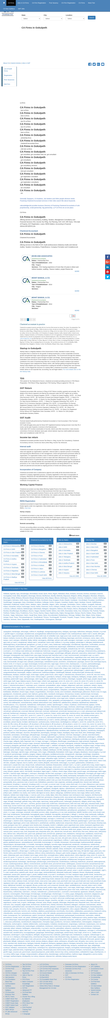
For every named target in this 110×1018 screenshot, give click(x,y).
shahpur (50, 638)
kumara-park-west (44, 664)
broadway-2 (36, 737)
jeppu (42, 814)
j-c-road (64, 655)
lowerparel (88, 825)
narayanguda (37, 750)
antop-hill (27, 838)
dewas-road (53, 937)
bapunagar (70, 638)
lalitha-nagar (15, 954)
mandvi (27, 941)
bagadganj (56, 846)
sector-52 (9, 859)
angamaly (61, 782)
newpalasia (95, 754)
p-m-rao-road (62, 812)
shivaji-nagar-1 (14, 728)
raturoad (84, 885)
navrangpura (42, 640)
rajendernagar (38, 709)
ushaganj (76, 752)
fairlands (91, 892)
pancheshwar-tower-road (93, 767)
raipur (97, 638)
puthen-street (86, 920)
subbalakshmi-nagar (87, 952)
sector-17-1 (15, 715)
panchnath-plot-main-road (84, 881)
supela (42, 674)
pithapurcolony (43, 954)
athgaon (10, 730)
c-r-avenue (32, 795)
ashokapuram (81, 797)
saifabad (54, 745)
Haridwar (82, 602)
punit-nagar (92, 937)
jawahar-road (35, 879)
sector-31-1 (32, 715)
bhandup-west (86, 838)
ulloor (71, 909)
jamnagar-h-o (69, 769)
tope (10, 909)
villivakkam (15, 692)
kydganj (72, 642)
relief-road (98, 636)
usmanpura (86, 638)
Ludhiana (13, 609)
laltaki (37, 636)
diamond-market (58, 769)
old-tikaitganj (69, 799)
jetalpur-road (28, 939)
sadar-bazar (28, 840)
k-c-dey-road (32, 898)
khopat (49, 902)
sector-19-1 (79, 717)
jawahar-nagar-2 (26, 874)
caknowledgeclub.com (26, 338)
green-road (71, 889)
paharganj (91, 853)
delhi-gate (101, 634)
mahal (61, 849)
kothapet (79, 950)
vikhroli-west (77, 831)
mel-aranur (66, 922)
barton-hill (39, 907)
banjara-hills (17, 743)
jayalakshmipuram (15, 842)
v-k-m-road (82, 784)
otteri (79, 696)
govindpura (51, 677)
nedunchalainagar (44, 896)
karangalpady (34, 814)
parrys (46, 689)
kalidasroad (79, 709)
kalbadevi (60, 825)
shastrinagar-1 (8, 821)
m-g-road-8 (53, 898)
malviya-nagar (83, 760)
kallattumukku (33, 924)
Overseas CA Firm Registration (75, 966)
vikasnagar (41, 773)
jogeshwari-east (74, 825)
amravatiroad (39, 846)
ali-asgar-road (22, 662)
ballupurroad (101, 711)
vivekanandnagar (35, 877)
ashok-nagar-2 (83, 853)
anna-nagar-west (62, 698)
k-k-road (68, 874)
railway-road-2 (32, 642)
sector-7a (65, 715)
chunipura (23, 889)
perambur (53, 698)
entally (47, 795)
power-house (49, 674)
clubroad (62, 735)
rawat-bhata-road (23, 797)
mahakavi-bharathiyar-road (69, 778)
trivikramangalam (37, 909)
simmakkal (34, 812)
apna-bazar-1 (85, 726)
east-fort (52, 928)
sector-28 (51, 683)
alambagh (60, 799)
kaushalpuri (37, 771)
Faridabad (74, 600)
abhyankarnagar (29, 846)
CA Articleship (95, 977)
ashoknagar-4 (80, 642)
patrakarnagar (41, 861)
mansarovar (33, 758)
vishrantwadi (12, 870)
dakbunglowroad (99, 861)
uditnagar (93, 889)
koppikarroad (60, 737)
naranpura (93, 640)
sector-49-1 (94, 726)
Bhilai (13, 598)
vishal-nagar (40, 670)
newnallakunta (35, 748)
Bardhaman (46, 596)
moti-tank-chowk (33, 881)
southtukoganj (8, 756)
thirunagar (33, 896)
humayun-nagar (27, 743)
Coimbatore (87, 598)
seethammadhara (65, 954)
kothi (86, 937)
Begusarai (66, 596)
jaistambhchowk (42, 646)
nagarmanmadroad (17, 636)
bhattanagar (91, 732)
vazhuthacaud (59, 915)
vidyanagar (14, 752)
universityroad (37, 937)
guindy (41, 694)
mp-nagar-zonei (17, 677)
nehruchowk (54, 763)
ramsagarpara (68, 877)
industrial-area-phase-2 (17, 685)
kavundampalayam (41, 700)
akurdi (31, 872)
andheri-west (66, 827)
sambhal (52, 823)
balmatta (10, 816)
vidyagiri (43, 737)
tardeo (82, 825)
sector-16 (72, 715)
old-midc (6, 763)
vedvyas (33, 892)
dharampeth (41, 849)
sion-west (34, 838)
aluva (14, 782)
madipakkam (30, 696)
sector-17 (37, 683)
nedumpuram (88, 926)
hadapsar (75, 872)
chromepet (50, 692)
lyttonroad (38, 711)
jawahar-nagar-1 (72, 760)
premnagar (63, 707)
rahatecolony (95, 844)
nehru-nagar (42, 752)
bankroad (17, 799)
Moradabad (98, 609)
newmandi (95, 838)
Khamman (44, 606)
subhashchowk (40, 765)
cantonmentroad (82, 705)
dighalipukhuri (41, 730)
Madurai (20, 609)
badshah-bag (65, 945)
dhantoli (49, 849)
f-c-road (5, 872)
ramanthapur (89, 750)
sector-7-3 (13, 857)
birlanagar (19, 732)
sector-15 (94, 855)
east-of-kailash (25, 855)
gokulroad (6, 739)
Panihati (95, 611)
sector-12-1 (77, 724)
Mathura (60, 609)
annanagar (19, 812)
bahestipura (15, 889)
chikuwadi (83, 939)
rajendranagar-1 (57, 705)
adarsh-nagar (23, 758)
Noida (75, 611)
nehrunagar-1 (72, 720)
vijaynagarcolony (56, 631)
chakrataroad (55, 707)
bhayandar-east (33, 831)
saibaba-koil (57, 702)
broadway (81, 689)
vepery (100, 685)
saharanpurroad (90, 711)
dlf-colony (46, 889)
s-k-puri (5, 864)
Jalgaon (51, 604)
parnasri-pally (21, 791)
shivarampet (64, 842)
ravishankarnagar (32, 756)
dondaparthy (26, 956)
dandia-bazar (22, 943)
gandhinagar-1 (53, 735)
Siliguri (88, 615)
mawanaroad (28, 818)
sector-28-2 (99, 722)
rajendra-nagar (24, 752)
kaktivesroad (37, 672)
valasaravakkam (13, 698)
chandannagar (18, 868)
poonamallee (80, 698)
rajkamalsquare (28, 649)
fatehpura (17, 937)
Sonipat (5, 617)
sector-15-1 (29, 683)
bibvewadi (60, 872)
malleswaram (67, 659)
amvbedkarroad (41, 720)
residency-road (67, 666)
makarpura (20, 941)
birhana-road (72, 773)
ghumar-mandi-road (42, 803)
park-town (79, 685)
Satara (40, 615)
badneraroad (20, 646)
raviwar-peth (16, 874)
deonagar (80, 846)
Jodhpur (84, 604)
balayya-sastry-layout (69, 956)
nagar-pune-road (65, 636)
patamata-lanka (18, 950)
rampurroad (69, 823)
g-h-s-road (29, 816)
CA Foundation (96, 973)
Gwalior (71, 602)
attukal (99, 904)
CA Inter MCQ (44, 975)
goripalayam (82, 810)
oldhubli (99, 737)
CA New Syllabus (9, 9)
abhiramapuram (8, 696)
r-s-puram (77, 700)
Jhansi (78, 604)
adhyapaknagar (35, 735)
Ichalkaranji (15, 604)
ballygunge (59, 793)
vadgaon (29, 672)
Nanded (42, 611)
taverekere (62, 662)
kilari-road (32, 666)
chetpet (31, 692)
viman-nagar (38, 872)
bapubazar (6, 935)
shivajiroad (86, 818)
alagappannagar (21, 810)
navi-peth (37, 870)
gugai (72, 894)
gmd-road (92, 821)
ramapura (73, 945)
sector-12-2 (65, 857)
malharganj (45, 754)
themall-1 (6, 773)
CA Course (94, 979)
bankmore (47, 713)
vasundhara (94, 717)
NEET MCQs (9, 1009)
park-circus (41, 795)
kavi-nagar (15, 720)
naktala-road (14, 795)
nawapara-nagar (77, 874)
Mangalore (53, 609)
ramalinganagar (46, 894)
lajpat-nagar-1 (46, 771)
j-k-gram (23, 902)
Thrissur (46, 617)
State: (24, 15)
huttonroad (46, 651)
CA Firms (11, 3)
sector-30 (27, 717)
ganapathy (56, 700)
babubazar (91, 728)
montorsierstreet (35, 864)
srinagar (22, 954)
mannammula (96, 920)
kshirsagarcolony (26, 937)
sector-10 (6, 857)
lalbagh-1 (74, 814)
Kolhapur (57, 606)
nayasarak (22, 705)
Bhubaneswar (39, 598)
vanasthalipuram (72, 741)
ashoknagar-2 (66, 814)
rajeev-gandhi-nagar (10, 797)
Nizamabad (69, 611)
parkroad (6, 713)
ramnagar (6, 956)
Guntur (51, 602)
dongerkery (53, 812)
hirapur (53, 713)
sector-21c (49, 715)
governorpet (26, 952)
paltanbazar (31, 730)
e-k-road (50, 821)
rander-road (16, 902)
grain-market (19, 769)
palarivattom (33, 780)
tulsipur (66, 705)
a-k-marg (51, 838)
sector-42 (58, 683)
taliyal (13, 928)
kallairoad (24, 799)
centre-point (57, 767)
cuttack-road (46, 681)
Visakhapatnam (39, 619)
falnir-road (6, 814)
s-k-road (67, 818)
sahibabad (31, 720)
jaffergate (68, 653)
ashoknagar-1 (91, 737)
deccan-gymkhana (99, 866)
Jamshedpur (71, 604)
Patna (18, 613)
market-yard (45, 870)
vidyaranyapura (8, 844)
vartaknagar (31, 902)
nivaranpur (13, 887)
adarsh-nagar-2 (90, 670)
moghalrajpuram (29, 950)
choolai (57, 692)
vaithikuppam (70, 864)
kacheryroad (101, 889)
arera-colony (7, 677)
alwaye (101, 780)
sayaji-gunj (100, 937)
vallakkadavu (78, 911)
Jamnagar (63, 604)
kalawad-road (59, 879)
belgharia (6, 795)
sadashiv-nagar (25, 674)
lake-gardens (31, 791)
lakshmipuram (33, 722)
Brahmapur (64, 598)
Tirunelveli (63, 617)
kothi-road (42, 636)
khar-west (85, 831)
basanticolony (7, 892)
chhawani (102, 756)
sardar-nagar (38, 883)
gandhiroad (97, 707)
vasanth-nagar (46, 659)
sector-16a (79, 715)
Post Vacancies (9, 80)
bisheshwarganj (85, 947)
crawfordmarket (19, 836)
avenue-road (89, 662)
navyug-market (98, 720)
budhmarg (73, 861)
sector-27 (82, 857)
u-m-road (67, 900)
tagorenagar (48, 670)
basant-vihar (58, 668)
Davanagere (7, 600)
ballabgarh (6, 717)
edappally (25, 780)
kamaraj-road (46, 655)
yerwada (97, 872)
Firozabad (91, 600)
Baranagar (32, 596)
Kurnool (94, 606)
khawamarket (57, 765)
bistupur (10, 771)
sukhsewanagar (29, 679)
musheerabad (8, 743)
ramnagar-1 (46, 741)
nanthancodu (20, 926)
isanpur (5, 640)
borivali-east (51, 834)
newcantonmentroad (26, 709)
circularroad (22, 900)
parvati (69, 870)
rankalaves (22, 788)
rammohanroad (8, 799)
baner (31, 870)
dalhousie (13, 791)
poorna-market (97, 954)
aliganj (98, 801)
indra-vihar (58, 795)
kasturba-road (85, 879)
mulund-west (94, 829)
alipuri (22, 930)
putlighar (97, 649)
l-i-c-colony (66, 894)
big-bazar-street (29, 700)
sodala (16, 758)
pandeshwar (72, 812)
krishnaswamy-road (9, 778)
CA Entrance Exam (97, 969)
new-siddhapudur (14, 702)
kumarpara (99, 728)
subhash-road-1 (68, 765)
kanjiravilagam (30, 926)
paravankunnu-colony (29, 913)
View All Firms (19, 582)
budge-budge (24, 795)
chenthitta (34, 911)
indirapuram (7, 720)
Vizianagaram (49, 619)
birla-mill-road (97, 668)
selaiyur (94, 685)
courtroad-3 (66, 892)
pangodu (16, 909)
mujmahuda (58, 939)
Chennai (80, 598)
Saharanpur (19, 615)
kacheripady (72, 775)
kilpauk (86, 687)
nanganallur (65, 696)
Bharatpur (94, 596)
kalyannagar (62, 646)
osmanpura (38, 653)
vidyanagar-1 (77, 735)
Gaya (23, 602)
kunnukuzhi (41, 915)
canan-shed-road (71, 784)
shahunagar (63, 763)
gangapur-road (48, 851)
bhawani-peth (52, 868)
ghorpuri (52, 870)
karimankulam (91, 904)
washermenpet (85, 694)
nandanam (87, 685)
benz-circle (101, 947)
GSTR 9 (25, 1005)
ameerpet (37, 743)
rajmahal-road (12, 943)
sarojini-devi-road (18, 765)
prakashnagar (39, 662)
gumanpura (48, 797)
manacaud (62, 920)
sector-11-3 (42, 717)
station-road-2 (24, 877)
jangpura (74, 853)
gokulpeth (88, 849)
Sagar (13, 615)
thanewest (67, 904)
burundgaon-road (64, 634)
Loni (103, 606)
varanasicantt (22, 947)
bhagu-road (67, 668)
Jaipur (39, 604)
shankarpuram (74, 664)
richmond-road (41, 666)
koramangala (33, 664)
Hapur (76, 602)
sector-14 (93, 724)
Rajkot (62, 613)
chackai (5, 909)
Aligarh (55, 594)
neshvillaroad (58, 709)
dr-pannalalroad (21, 644)
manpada (17, 904)
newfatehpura (77, 935)
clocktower (71, 707)
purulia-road (42, 885)
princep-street (72, 791)
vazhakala (69, 782)
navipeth (13, 763)
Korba (74, 606)
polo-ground (37, 939)
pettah (28, 917)
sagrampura (7, 902)
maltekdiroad (71, 646)
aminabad (6, 803)
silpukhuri (84, 730)
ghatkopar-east (61, 834)
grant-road (31, 834)
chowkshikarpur (64, 861)
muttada (25, 924)
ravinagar (53, 732)
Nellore (54, 611)
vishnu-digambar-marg (82, 855)
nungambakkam (54, 689)
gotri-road (20, 939)
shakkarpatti (81, 773)
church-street (12, 659)
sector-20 (44, 683)
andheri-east (56, 829)
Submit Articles (16, 63)
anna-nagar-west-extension (95, 698)
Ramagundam (69, 613)
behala (97, 793)
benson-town (76, 659)
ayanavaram (96, 689)
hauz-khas (39, 713)
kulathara (75, 913)
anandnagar (87, 754)
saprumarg (44, 801)
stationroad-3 (7, 765)
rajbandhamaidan (13, 877)
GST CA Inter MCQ (46, 981)
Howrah (88, 602)
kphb (21, 741)
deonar (74, 838)
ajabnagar (81, 651)
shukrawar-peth (61, 870)
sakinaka (55, 836)
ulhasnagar (62, 902)
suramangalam (15, 894)
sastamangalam (44, 924)
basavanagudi (8, 666)
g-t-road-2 (50, 668)
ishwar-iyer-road (18, 775)
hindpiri (27, 887)
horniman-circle (33, 827)
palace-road (56, 881)
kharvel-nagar (36, 681)
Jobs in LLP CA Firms (47, 971)
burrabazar (81, 791)
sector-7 (86, 683)
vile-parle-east (42, 838)
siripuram (42, 956)
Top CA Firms (26, 964)
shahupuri (65, 786)
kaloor (82, 780)
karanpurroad (71, 711)
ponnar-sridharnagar (10, 920)
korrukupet (94, 694)
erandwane (87, 870)
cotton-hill (46, 913)
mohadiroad (89, 763)
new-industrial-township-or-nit (56, 717)
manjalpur (50, 939)
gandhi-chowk (88, 874)
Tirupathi (70, 617)
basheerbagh (45, 743)
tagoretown (85, 644)
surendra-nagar (56, 844)
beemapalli (70, 907)
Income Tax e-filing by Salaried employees (28, 999)
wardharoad (7, 846)
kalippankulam (37, 922)
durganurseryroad (47, 935)
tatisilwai (33, 887)
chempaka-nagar (48, 922)
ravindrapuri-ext (42, 947)
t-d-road (62, 784)
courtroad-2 (30, 668)
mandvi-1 (53, 825)
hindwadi (97, 672)
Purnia (36, 613)
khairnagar (19, 818)
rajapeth (19, 649)
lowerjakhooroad (31, 900)
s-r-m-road (43, 784)
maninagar (79, 640)
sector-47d (84, 681)
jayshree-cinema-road (81, 769)
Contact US (95, 994)
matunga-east (80, 834)
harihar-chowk (8, 879)
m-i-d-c (96, 763)
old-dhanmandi (97, 795)
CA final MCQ (44, 977)
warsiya (38, 941)
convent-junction (12, 786)
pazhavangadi (69, 915)
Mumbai (6, 611)
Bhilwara (19, 598)
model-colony (13, 872)
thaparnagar (28, 821)
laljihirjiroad (11, 885)
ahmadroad (57, 816)
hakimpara (96, 896)
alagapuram (96, 894)
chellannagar (19, 866)
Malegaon (45, 609)
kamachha (79, 943)
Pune (31, 613)
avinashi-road (7, 932)
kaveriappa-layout (100, 662)
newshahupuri (83, 786)
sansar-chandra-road (73, 758)
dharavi (75, 823)
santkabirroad (82, 945)
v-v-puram (83, 664)
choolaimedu (17, 694)
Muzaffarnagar (14, 611)
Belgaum (74, 596)
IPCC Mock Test (27, 1003)
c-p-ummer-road (53, 784)
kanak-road (68, 879)
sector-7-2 (102, 726)
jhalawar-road (67, 795)
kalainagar (31, 810)
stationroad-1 (15, 739)
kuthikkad (34, 917)
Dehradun (15, 600)
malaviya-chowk (21, 881)
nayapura (88, 795)
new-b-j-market (28, 763)
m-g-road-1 (50, 666)
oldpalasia (22, 756)
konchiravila (61, 911)
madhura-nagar (77, 954)
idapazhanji (50, 915)
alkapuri (51, 941)
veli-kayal (47, 917)
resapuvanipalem (32, 954)
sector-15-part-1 (17, 726)
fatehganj (30, 943)
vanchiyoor (17, 913)
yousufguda (92, 739)
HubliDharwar (96, 602)
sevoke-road (91, 898)
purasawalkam (51, 685)
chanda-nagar (8, 741)
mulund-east (98, 834)
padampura (101, 651)
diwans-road (23, 786)
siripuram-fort (50, 956)
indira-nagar (36, 801)
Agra (18, 594)
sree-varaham (100, 924)
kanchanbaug (51, 756)
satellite (44, 638)
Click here (28, 508)
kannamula (66, 926)
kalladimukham (76, 922)
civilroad (29, 889)
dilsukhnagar (62, 741)
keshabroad (88, 709)
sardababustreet (75, 885)
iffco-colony (14, 724)
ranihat (97, 705)
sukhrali (5, 728)
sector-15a (98, 713)
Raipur (47, 613)
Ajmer (45, 594)
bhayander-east (72, 902)
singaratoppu (73, 924)
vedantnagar (17, 653)
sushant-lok (91, 722)
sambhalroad (44, 823)
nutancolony (83, 653)
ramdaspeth (68, 849)
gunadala (39, 950)
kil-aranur (23, 909)
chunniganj (89, 773)
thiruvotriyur (21, 689)
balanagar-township (87, 743)
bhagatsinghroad (9, 840)
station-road (102, 760)
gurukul (30, 638)
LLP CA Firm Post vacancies (49, 969)
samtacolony (98, 874)
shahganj (65, 631)
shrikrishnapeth (54, 649)
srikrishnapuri (36, 859)
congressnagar (71, 846)
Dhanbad (33, 600)
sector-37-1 (41, 715)
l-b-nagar (38, 741)
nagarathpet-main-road (82, 657)
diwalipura (6, 939)
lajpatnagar (17, 823)
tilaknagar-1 (101, 653)
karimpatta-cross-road (84, 775)
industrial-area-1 (80, 674)
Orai (79, 611)
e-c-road (40, 707)
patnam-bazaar (16, 722)
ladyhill (79, 812)
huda (77, 889)
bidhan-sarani (89, 793)
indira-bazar (93, 758)
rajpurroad (6, 709)
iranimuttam (90, 915)
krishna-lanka (61, 950)
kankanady (92, 814)
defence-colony (40, 853)
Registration (8, 75)
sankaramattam (74, 952)
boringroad (81, 859)
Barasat (38, 596)
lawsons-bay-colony (61, 952)
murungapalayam (29, 932)
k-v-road (64, 767)
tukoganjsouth (69, 754)
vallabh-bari (40, 797)
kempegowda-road (17, 655)
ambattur (22, 696)
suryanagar (19, 634)
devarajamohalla (20, 844)
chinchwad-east (70, 868)
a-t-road (16, 730)
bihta (29, 859)
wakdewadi (7, 874)
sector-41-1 (7, 726)
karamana (96, 926)
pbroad (84, 735)
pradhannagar (69, 898)
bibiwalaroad (7, 668)
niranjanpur (23, 713)
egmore (23, 687)
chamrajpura (39, 844)
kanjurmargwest (77, 836)
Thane (16, 617)
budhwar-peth (90, 868)
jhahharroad (63, 889)
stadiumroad (60, 823)
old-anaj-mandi (42, 887)
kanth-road (100, 821)
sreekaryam (49, 926)
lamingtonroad (25, 739)
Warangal (58, 619)
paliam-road (50, 780)
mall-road (73, 806)
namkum (6, 887)
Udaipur (88, 617)
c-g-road (86, 640)
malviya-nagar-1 (40, 677)
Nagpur (36, 611)
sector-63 (36, 857)
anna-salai (92, 687)
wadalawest (71, 834)
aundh (80, 870)
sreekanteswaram (9, 926)
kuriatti (15, 917)
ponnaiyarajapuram (66, 700)
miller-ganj (84, 803)
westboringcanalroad (10, 861)
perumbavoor (7, 784)
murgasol (54, 651)
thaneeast (59, 904)
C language (26, 1014)
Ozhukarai (85, 611)
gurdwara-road (10, 818)
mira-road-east (95, 902)
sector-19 (62, 681)
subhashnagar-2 (14, 849)
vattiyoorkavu (93, 913)
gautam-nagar (99, 939)
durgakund (44, 943)
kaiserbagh (17, 801)
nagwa (42, 945)
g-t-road (38, 644)
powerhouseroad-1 (54, 892)
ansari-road (19, 840)
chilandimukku (8, 913)
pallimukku (75, 780)
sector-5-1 (50, 857)
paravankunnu (89, 911)
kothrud (36, 868)
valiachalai (6, 911)
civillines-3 (58, 642)
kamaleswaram (63, 924)
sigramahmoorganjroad (56, 947)
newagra (47, 631)
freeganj (46, 937)
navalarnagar (27, 808)
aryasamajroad (48, 840)
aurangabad (75, 947)
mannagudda (56, 814)
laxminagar (7, 851)
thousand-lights (44, 698)
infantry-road (59, 657)
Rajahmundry (54, 613)
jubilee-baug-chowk (47, 879)
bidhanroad (70, 896)
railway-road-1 (62, 887)
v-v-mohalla (30, 844)
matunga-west (8, 836)
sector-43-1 (69, 681)
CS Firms (82, 3)
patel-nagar (74, 840)
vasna (93, 638)
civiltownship (17, 892)
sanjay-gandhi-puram (56, 801)
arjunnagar (72, 631)
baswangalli (21, 672)
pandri (35, 874)
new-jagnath (26, 879)
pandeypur (48, 945)
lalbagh (13, 941)
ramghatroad (22, 642)
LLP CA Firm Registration (48, 966)
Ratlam (88, 613)
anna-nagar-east (32, 698)
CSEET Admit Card (11, 1005)
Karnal (33, 606)
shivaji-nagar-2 (24, 851)
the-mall (91, 806)
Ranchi (83, 613)
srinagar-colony (100, 745)
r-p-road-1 (77, 765)
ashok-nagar (87, 679)
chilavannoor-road (92, 784)
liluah (80, 732)
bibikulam (50, 810)
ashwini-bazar (68, 932)
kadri (23, 816)
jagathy (40, 917)
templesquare (15, 814)
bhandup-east (101, 823)
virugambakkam (40, 692)
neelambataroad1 (17, 717)
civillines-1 (32, 646)
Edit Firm (7, 84)
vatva (102, 638)
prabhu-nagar (52, 887)
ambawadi (101, 640)
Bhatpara (101, 596)
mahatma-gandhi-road (95, 778)
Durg (50, 600)
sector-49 (86, 717)
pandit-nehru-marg (88, 765)
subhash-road (68, 883)
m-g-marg (66, 642)
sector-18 (101, 855)
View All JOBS (74, 576)
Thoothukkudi (37, 617)
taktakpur (14, 947)
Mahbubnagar (28, 609)
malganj (38, 754)
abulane (49, 816)
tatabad (35, 702)
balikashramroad (52, 634)
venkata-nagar (71, 866)
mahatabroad (31, 705)
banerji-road (88, 782)
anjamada (6, 928)
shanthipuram (99, 952)
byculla (36, 836)
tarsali (33, 941)
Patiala (12, 613)
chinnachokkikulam (60, 810)
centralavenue (85, 844)
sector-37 (79, 683)
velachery (88, 689)
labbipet (94, 947)
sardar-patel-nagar (63, 713)
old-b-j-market (38, 763)
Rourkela (6, 615)
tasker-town (95, 657)
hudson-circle (7, 664)
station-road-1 (15, 803)
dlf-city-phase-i (23, 724)
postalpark (55, 859)
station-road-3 (87, 634)
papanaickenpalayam (16, 700)
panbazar (6, 732)
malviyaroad (54, 711)
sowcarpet (57, 696)
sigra (89, 945)
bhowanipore (98, 788)
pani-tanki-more (80, 898)
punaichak (63, 859)
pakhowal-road (65, 806)
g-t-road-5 (73, 651)
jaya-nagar (37, 655)
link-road (43, 778)
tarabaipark (92, 786)
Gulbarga (45, 602)
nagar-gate (10, 769)
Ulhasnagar (100, 617)
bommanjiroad (75, 892)
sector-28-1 (24, 715)
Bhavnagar (7, 598)
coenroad (69, 735)
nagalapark (46, 788)
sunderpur (6, 947)
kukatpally (71, 748)
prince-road (25, 823)
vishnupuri (33, 773)
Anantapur (93, 594)
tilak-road (27, 930)
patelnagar (63, 720)
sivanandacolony (26, 702)
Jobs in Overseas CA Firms (74, 973)
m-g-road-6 (71, 763)
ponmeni (42, 812)
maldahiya (29, 945)
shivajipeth (54, 788)
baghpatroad (65, 816)
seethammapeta (16, 956)
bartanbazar (58, 821)
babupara (62, 896)
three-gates (39, 767)
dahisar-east (11, 834)
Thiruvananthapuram (26, 617)
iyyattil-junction (29, 775)
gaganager (54, 681)
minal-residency (62, 679)
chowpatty (46, 825)
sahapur (6, 791)
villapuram (64, 808)
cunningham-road (85, 655)
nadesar (36, 945)
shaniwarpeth (31, 788)
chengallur (91, 909)
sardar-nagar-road (49, 883)
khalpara (14, 898)
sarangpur (71, 640)
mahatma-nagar (67, 851)
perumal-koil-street (59, 864)
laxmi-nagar (34, 855)
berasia (46, 679)
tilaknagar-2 (25, 773)
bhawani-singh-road (10, 760)
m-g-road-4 (45, 928)
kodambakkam (40, 696)
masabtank (28, 750)
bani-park (28, 760)
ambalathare (40, 926)
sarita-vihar (99, 853)
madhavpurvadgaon (48, 672)
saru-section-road (9, 767)
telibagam (74, 904)
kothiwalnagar (8, 823)
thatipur (59, 732)
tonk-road (20, 760)
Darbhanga (102, 598)
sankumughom (17, 924)
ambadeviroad (73, 649)
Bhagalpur (86, 596)
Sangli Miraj (33, 615)
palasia (16, 756)
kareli (5, 646)
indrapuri (58, 677)
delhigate (37, 935)
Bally (18, 596)
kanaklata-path (64, 730)
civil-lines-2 (94, 816)
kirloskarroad (89, 672)
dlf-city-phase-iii (45, 724)
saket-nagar (39, 679)
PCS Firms (26, 979)
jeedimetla (83, 739)
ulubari (84, 728)
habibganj (82, 677)
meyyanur (98, 892)
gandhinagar (98, 750)
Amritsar (86, 594)
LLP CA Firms (44, 964)
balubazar (75, 702)
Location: (69, 15)
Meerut (75, 609)
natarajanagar (55, 808)
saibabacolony (66, 702)
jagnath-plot (17, 879)
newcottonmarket (93, 735)
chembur (52, 827)
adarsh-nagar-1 (94, 748)
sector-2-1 (23, 859)
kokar (99, 885)
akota (56, 941)
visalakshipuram (40, 810)
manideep (6, 679)
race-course (90, 941)
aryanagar (6, 889)
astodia (56, 638)
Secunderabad (53, 615)
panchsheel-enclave (20, 853)
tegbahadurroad (69, 709)
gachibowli (22, 745)
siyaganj (32, 754)
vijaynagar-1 (7, 737)
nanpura (82, 900)
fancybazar (23, 730)
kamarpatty (77, 728)
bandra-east (38, 825)
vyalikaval (37, 659)
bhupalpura (29, 935)
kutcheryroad (94, 883)
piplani (95, 677)
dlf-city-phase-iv (57, 724)
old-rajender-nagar (87, 851)
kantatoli (19, 885)
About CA (6, 63)
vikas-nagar (100, 887)
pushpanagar (59, 932)
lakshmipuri (100, 786)
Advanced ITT (27, 990)
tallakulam (94, 808)
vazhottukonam (26, 915)
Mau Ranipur (68, 609)
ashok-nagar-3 (61, 760)
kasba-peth (68, 872)
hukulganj (72, 943)
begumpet (27, 741)
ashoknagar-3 (45, 808)
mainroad (86, 883)
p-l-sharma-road (76, 818)
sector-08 (90, 674)
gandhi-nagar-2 (40, 786)
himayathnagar (15, 748)
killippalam (83, 909)
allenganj (89, 642)
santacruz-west (91, 827)
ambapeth (63, 649)
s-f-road (98, 898)
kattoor (5, 700)
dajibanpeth (51, 737)
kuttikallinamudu (65, 917)
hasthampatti (18, 896)
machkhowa (92, 730)
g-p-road (58, 780)
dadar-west (72, 829)
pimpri (26, 870)
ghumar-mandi (41, 806)
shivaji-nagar (66, 677)
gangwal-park (51, 760)
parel (66, 825)
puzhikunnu (58, 922)
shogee (47, 900)
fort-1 (20, 825)
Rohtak (99, 613)
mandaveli (51, 694)
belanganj (89, 631)
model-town (54, 803)
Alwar (67, 594)
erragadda (44, 748)
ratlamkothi (42, 756)
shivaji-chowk (29, 765)
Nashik (48, 611)
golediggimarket (29, 670)
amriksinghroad (93, 666)
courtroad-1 (7, 651)
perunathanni (7, 917)
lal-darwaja (37, 638)
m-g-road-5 (17, 816)
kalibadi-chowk (42, 874)
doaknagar (36, 808)
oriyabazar (73, 705)
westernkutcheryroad (40, 821)
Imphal (22, 604)
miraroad (39, 902)
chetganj (67, 947)
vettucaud (8, 922)
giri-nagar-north (99, 773)
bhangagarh (101, 730)
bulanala (37, 943)
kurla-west (64, 829)
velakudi (97, 915)
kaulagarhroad (48, 709)
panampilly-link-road (91, 780)
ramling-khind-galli (78, 672)
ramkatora (56, 945)
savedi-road (76, 636)
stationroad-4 (34, 823)
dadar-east (39, 829)
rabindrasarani (70, 788)
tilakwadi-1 (14, 851)
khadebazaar (7, 674)
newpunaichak (46, 859)
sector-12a (85, 724)
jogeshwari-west (98, 825)
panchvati (78, 638)
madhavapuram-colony (79, 917)
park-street (97, 791)
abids (29, 745)
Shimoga (71, 615)
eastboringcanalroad (16, 864)
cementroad (63, 711)
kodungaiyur (60, 694)
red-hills (59, 750)
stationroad (14, 788)
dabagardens (87, 954)
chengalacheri (64, 909)
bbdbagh (64, 791)
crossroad (24, 711)
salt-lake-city (89, 788)
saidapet (64, 685)
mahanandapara (42, 898)
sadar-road (29, 883)
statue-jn (80, 926)
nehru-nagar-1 (59, 674)
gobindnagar (15, 707)
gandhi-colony (37, 840)
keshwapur (68, 737)
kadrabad (49, 765)
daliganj (84, 801)
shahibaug (63, 638)
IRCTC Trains (9, 996)
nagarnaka (25, 653)
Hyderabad (7, 604)
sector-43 (38, 726)
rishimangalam (87, 922)
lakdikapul (52, 750)
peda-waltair (50, 952)
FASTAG (25, 1012)
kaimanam (70, 920)
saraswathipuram (27, 842)
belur (84, 732)
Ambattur (73, 594)
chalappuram (91, 797)
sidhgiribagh (96, 945)
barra (65, 773)
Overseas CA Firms (71, 964)
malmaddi (34, 739)
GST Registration (28, 986)
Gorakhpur (37, 602)
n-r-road (58, 666)
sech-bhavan (80, 788)
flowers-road (95, 692)
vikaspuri (59, 853)
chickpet (84, 666)
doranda (61, 885)
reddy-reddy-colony (43, 930)
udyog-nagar (48, 767)
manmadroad (29, 636)
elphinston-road (14, 829)
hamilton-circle (87, 812)
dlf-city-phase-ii (34, 724)
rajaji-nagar (55, 664)
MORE (77, 271)
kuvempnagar (46, 842)
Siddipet (78, 615)
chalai (29, 909)
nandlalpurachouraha (57, 754)
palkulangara (85, 907)
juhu (52, 831)
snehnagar (70, 756)
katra (51, 644)
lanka (86, 943)
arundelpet (6, 722)
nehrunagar (24, 631)
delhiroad (74, 821)
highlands (37, 816)
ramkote (73, 750)
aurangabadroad (40, 634)
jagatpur (91, 705)
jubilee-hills (57, 739)
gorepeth (96, 846)
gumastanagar (17, 754)
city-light (60, 900)
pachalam (17, 780)
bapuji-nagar (102, 679)
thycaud (77, 907)
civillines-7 (66, 840)
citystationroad (29, 634)
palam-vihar (24, 728)
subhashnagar (32, 707)
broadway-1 (17, 784)
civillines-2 (24, 849)
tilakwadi (68, 672)
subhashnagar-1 (79, 670)
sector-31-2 (61, 726)
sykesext (39, 788)
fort (19, 915)
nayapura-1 (74, 937)
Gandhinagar (7, 602)
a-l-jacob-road (32, 782)
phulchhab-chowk (100, 881)
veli (24, 917)
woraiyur (16, 930)
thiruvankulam (66, 780)
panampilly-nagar (98, 775)
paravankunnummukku (64, 913)
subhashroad (16, 711)
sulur (50, 700)
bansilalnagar (7, 653)
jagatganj (59, 943)
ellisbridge (50, 640)
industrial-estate (94, 803)
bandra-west (7, 838)
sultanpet (30, 662)
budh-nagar (16, 681)
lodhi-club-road (75, 803)
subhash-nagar (90, 887)
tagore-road (78, 883)
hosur (75, 737)
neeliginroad (16, 737)
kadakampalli (34, 920)
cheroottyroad (33, 799)
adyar (58, 685)
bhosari (81, 872)
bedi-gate (49, 769)
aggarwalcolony (87, 668)
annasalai (11, 866)
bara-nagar (81, 793)
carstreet (81, 814)
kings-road (74, 732)
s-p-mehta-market (39, 769)
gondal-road (98, 877)
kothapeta (53, 741)
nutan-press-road (45, 881)
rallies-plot (37, 649)
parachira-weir (16, 911)
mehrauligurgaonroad (55, 728)
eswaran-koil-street (82, 864)
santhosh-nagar (53, 748)
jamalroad (89, 861)
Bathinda (60, 596)
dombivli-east (35, 904)
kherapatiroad (35, 732)
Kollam (68, 606)
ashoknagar (33, 752)
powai (5, 825)
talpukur (62, 788)
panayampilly (7, 782)
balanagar (6, 752)
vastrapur (16, 640)
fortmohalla (37, 842)
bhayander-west (84, 902)
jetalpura (44, 941)
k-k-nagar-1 (91, 810)
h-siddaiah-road (56, 659)
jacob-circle (83, 823)
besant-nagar (24, 692)
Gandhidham (99, 600)
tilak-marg (77, 851)
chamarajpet (76, 666)
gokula (5, 842)
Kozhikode (83, 606)
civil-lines (32, 803)
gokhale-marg (27, 801)
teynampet (79, 687)
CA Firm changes (11, 973)
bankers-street (18, 821)
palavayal (23, 698)
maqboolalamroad (19, 945)
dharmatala (89, 791)
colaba (22, 829)
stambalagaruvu (65, 722)
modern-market (95, 769)
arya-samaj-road (70, 797)
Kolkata (62, 606)
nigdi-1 (104, 870)
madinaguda (69, 743)
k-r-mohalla (56, 842)
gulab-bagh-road (66, 935)
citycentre (26, 732)
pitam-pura (98, 851)
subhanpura (63, 941)
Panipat (101, 611)
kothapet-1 (75, 722)
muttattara (53, 924)
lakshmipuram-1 (96, 840)
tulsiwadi (58, 827)
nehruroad (60, 898)
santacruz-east (18, 831)
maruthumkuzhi (26, 922)
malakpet (45, 750)
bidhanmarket (79, 896)
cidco (32, 653)
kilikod (57, 909)
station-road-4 (92, 885)
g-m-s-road (81, 711)
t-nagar (92, 696)
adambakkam (11, 689)
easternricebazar (86, 928)
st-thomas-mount (41, 687)
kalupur (5, 638)
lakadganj (47, 844)
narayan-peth (7, 868)
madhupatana (41, 705)
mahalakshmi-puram (51, 662)
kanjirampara (90, 924)
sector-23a (52, 726)
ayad (22, 935)
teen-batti (31, 767)
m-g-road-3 (52, 874)
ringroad (19, 763)
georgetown (31, 644)
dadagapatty (79, 894)
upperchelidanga (63, 651)
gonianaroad (68, 670)
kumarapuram (12, 915)
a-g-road (99, 797)
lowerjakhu (7, 900)
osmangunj (7, 745)
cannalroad (7, 711)
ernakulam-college (53, 778)
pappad (76, 909)
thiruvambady (7, 930)
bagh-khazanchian (53, 806)
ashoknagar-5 (15, 935)
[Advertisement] (64, 47)
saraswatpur (15, 735)
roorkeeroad (60, 818)
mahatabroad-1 (42, 892)
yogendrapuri (57, 840)
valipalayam (82, 930)
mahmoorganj (8, 945)
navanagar (44, 735)
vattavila (53, 913)
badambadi (93, 702)
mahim (69, 836)
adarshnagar (80, 707)
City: (45, 15)
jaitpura (65, 943)
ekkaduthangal (77, 692)
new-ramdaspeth (78, 849)
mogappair (49, 696)
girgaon (79, 829)
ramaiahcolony (18, 932)
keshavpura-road (78, 795)
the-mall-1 (81, 649)
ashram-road (59, 640)
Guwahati (64, 602)
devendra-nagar (58, 877)
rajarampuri (73, 786)
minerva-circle (64, 664)
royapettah (6, 687)
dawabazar (84, 752)
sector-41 (21, 857)
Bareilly (53, 596)
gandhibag (95, 849)
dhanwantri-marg (64, 937)
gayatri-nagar (7, 950)
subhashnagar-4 (95, 935)
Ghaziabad (30, 602)
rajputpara (21, 883)
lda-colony (53, 799)
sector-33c (13, 683)
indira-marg (72, 767)
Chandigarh (72, 598)
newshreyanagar (48, 653)
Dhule (38, 600)
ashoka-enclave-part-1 (91, 715)
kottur (16, 696)
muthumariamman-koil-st (57, 866)
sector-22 (92, 681)
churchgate (47, 829)
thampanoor (7, 907)
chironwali (23, 707)
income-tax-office (21, 638)
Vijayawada (25, 619)
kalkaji (62, 855)
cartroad (14, 900)
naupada (55, 902)
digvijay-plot (28, 769)
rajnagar (81, 720)
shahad (53, 904)
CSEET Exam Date (11, 1003)
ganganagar (40, 932)
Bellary (80, 596)
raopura (81, 937)
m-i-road (100, 758)
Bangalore (24, 596)
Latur (99, 606)
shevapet (27, 896)
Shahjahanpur (63, 615)
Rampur (77, 613)
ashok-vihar (43, 855)
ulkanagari (6, 655)
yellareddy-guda (8, 750)
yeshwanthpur (69, 657)
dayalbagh (40, 631)
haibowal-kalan (82, 806)
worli (25, 831)
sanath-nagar (19, 750)
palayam (53, 907)
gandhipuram (85, 700)
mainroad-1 (26, 892)
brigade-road (50, 657)
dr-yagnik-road (88, 877)
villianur (26, 864)
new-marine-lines (45, 836)
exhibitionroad (72, 859)
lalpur (67, 885)
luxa (96, 943)
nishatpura (74, 677)
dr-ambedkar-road (53, 636)
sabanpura (45, 649)
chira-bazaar (92, 823)
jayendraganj (45, 732)
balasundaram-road (45, 702)
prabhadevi (75, 827)
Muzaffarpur (24, 611)
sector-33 (72, 683)
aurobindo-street (46, 864)
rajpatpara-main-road (10, 883)
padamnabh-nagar (17, 679)
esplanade (39, 791)
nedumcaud (58, 926)
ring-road (97, 900)
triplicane (35, 694)
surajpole (86, 935)
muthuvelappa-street (87, 713)
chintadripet (31, 687)
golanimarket (80, 763)
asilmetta (59, 956)
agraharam (84, 892)
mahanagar (68, 801)
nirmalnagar (49, 739)
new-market (31, 793)
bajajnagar (48, 846)
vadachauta (75, 900)
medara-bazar (54, 722)
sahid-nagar (7, 681)
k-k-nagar (103, 692)
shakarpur (31, 853)
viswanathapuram (9, 810)
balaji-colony (55, 930)
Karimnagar (26, 606)
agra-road (6, 642)
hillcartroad (7, 898)
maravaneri (87, 894)
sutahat (49, 705)
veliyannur (68, 928)
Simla (93, 615)
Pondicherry (24, 613)
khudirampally (22, 898)
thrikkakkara (42, 782)
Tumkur (82, 617)
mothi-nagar (69, 752)
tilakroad (31, 711)
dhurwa (35, 885)
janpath (94, 679)
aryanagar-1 (59, 773)
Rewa (94, 613)
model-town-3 (84, 889)
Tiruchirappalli (54, 617)
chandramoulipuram (49, 950)
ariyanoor (6, 894)
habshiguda (76, 739)
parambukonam (50, 911)
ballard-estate (88, 836)
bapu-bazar (42, 760)
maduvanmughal (23, 920)
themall (15, 668)
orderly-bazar (32, 947)
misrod (100, 677)
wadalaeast (89, 834)
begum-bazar (99, 743)
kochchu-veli (25, 911)
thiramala (46, 907)
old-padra (81, 941)
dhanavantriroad (84, 840)
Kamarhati (12, 606)
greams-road (26, 694)
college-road (57, 851)
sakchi (22, 771)
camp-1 (75, 870)
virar (12, 904)
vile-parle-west (67, 838)
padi (96, 696)
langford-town (29, 655)
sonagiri (89, 677)
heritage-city (33, 728)
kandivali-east (43, 827)
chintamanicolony (91, 651)
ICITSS (24, 988)
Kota (78, 606)
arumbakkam (72, 689)
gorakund (8, 754)
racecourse (31, 713)
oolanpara (82, 904)
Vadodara (6, 619)
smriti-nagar (35, 674)
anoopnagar (79, 756)
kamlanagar (16, 631)
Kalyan (5, 606)
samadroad (41, 642)
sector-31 (65, 683)
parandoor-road (52, 782)
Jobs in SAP (26, 63)
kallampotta (7, 924)
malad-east (62, 836)
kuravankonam (80, 915)
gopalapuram (7, 694)
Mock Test (91, 3)
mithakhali (23, 640)
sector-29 (58, 857)
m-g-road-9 (54, 896)
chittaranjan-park (13, 855)
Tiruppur (76, 617)
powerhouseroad (40, 668)
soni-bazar (59, 883)
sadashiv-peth (23, 872)
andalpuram (72, 808)
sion (79, 838)
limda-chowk (11, 881)
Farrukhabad (83, 600)
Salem (26, 615)
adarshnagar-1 (26, 737)
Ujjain (94, 617)
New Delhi (60, 611)
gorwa (44, 939)
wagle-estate (26, 904)
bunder (43, 816)
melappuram (97, 922)
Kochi (51, 606)
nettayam (18, 928)
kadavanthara (35, 778)
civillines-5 (21, 668)
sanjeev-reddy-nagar (82, 748)
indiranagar (89, 707)
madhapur (53, 743)
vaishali (57, 720)
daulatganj (66, 732)
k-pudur (79, 808)
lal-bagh (10, 801)
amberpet (77, 743)
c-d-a (16, 705)
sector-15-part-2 (28, 726)
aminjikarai (73, 696)
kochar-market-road (18, 806)
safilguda (16, 741)
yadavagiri (97, 842)
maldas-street (96, 932)
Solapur (98, 615)
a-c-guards (63, 748)
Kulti (89, 606)
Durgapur (56, 600)
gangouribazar (8, 758)
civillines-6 (32, 631)
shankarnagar (56, 894)
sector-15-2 (7, 715)
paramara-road (22, 782)
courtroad (46, 711)
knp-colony (74, 930)
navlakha (25, 754)
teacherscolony (75, 713)
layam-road (26, 778)
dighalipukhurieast (52, 730)
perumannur (83, 778)
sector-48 (6, 724)
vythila (19, 778)
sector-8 (92, 683)
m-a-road (102, 943)
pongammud (55, 917)
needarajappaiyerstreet (84, 866)
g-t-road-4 (50, 720)
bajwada (76, 939)
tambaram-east (70, 687)
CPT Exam (94, 971)
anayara (73, 926)
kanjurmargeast (17, 838)
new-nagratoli (27, 885)
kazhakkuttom (61, 907)
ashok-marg (91, 801)
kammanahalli (11, 662)
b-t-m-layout (17, 664)
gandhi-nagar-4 (10, 634)
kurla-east (86, 829)
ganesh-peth (88, 846)
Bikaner (57, 598)
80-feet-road (50, 773)
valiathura (41, 911)
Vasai (19, 619)
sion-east (58, 838)
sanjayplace (7, 631)
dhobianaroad (18, 670)
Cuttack (94, 598)
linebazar (41, 739)
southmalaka (93, 644)
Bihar (46, 598)
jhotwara (34, 760)
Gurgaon (57, 602)
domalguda (62, 745)
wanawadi (20, 870)
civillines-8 (66, 821)
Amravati (80, 594)
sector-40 (77, 726)
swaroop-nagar (15, 773)
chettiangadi (96, 928)
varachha (54, 900)
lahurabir (91, 943)
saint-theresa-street (31, 866)
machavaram (87, 950)
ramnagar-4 (51, 818)
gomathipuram (72, 810)
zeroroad (102, 644)
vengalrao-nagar (88, 745)
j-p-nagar (25, 664)
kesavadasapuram (96, 907)
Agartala (13, 594)
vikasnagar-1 (78, 799)
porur (35, 685)
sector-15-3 (101, 724)
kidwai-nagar (72, 771)
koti (33, 741)
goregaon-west (28, 825)
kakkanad (96, 782)
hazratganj (95, 799)
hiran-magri (78, 932)
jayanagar (80, 662)
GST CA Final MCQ (46, 984)
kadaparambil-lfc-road (55, 775)
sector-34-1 (89, 857)
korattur (77, 694)
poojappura (54, 920)
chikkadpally (51, 752)
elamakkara (42, 780)
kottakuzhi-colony (100, 911)
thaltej (30, 640)
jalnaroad (75, 653)
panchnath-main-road (68, 881)
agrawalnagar (61, 756)
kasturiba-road (57, 655)
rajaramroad (57, 786)
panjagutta (14, 745)
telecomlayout (18, 666)
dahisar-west (93, 831)
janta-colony (54, 889)
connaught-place (53, 855)
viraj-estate (7, 636)
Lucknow (6, 609)
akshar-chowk (67, 939)
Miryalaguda (83, 609)
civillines (55, 771)
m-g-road (61, 743)
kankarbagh (22, 861)
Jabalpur (33, 604)
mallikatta (100, 814)
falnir (5, 816)
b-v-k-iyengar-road (31, 657)
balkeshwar (81, 631)
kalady (65, 775)
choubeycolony (47, 877)
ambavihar (11, 646)
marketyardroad (76, 634)
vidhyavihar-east (21, 834)
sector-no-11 (87, 932)
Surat (11, 617)
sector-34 (6, 683)
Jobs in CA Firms (23, 3)
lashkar (12, 732)
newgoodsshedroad (9, 672)
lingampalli (93, 741)
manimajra (29, 685)
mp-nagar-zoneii (29, 677)
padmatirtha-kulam (18, 907)
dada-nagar (102, 771)
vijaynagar (78, 754)
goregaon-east (13, 825)
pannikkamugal (49, 909)
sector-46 (83, 722)
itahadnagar (90, 649)
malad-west (97, 836)
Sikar (83, 615)
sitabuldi (55, 849)
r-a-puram (85, 696)
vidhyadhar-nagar (51, 758)
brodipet (25, 722)
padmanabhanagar (94, 664)
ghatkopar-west (41, 834)
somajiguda (101, 739)
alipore (52, 793)
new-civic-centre (99, 674)
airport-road (80, 767)
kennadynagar (35, 894)
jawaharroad (53, 646)
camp (27, 646)
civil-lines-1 (62, 758)
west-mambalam (65, 692)
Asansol (100, 594)
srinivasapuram (101, 930)
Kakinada (98, 604)
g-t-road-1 (45, 644)
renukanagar (24, 735)
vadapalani (63, 689)
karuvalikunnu (30, 907)
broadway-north (34, 784)
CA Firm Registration (39, 3)
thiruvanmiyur (69, 694)
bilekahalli (41, 657)
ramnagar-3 (91, 930)
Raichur (41, 613)
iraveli (20, 917)
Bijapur (51, 598)
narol (10, 640)
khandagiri (71, 679)
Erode (62, 600)
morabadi (21, 887)
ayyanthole (75, 928)
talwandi (32, 797)
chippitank (86, 816)
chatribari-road (75, 730)
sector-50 (97, 857)
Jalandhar (45, 604)
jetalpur (13, 939)
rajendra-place (69, 855)
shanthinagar (7, 657)
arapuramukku (36, 928)
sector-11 (21, 683)
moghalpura (78, 745)
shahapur (16, 674)
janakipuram (77, 801)
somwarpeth (81, 868)
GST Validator (10, 1007)
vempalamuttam (44, 920)
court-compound (52, 885)
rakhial (35, 640)
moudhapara (61, 874)
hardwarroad (14, 713)
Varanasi (13, 619)
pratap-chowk (30, 806)
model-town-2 (76, 668)
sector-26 (77, 681)
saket (5, 855)
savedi (94, 634)
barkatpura (66, 750)
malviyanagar (65, 644)
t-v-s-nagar (11, 812)
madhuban (56, 935)
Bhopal (31, 598)
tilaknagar (95, 756)
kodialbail (48, 814)
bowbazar (47, 791)
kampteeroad (66, 844)
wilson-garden (28, 659)
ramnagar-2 (95, 700)
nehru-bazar (93, 760)
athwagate (89, 900)
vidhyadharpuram (98, 950)
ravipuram (25, 784)
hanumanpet (71, 950)
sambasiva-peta (44, 722)
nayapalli (79, 679)
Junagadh (91, 604)
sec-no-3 (10, 937)
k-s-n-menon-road (41, 775)
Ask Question (9, 977)
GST (66, 975)
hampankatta (25, 814)
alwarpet (51, 687)
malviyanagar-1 (58, 670)
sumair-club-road (21, 767)
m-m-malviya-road (18, 651)
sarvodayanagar (92, 771)
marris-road (50, 642)
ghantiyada (7, 941)
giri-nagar (49, 786)
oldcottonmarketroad (91, 646)
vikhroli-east (58, 831)
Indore (27, 604)
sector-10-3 (57, 715)
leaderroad (57, 644)
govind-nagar (81, 771)
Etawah (67, 600)
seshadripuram (72, 662)
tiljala (52, 795)
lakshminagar (49, 932)
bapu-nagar (41, 758)
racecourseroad (73, 655)
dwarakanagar (53, 954)
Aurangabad (7, 596)
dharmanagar (25, 894)
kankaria (12, 638)
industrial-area (69, 674)
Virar (31, 619)
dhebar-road (78, 877)
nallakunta (80, 750)
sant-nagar (71, 887)
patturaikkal (60, 928)
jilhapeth (46, 763)
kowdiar (39, 913)
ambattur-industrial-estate (34, 689)
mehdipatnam (66, 739)
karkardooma (50, 853)
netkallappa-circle (18, 657)
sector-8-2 (34, 717)
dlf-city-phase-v (68, 724)
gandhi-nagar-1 (96, 659)
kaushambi (23, 720)
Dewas (26, 600)
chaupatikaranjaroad (87, 636)
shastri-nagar (62, 771)
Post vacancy (53, 3)
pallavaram (86, 692)
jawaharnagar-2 (83, 821)
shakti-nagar (80, 887)
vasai (44, 902)
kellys (45, 694)
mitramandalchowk (49, 872)
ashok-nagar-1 (59, 687)
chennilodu (99, 909)
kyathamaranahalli (87, 842)
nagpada (102, 829)
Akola (50, 594)
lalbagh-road (86, 659)
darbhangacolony (9, 644)
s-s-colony (86, 808)
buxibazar (6, 707)
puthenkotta (16, 922)
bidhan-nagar (55, 791)
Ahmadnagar (24, 594)
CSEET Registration (12, 1001)
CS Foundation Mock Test (48, 979)
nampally (6, 748)
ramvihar (47, 707)
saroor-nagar (25, 748)
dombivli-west (45, 904)
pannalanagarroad (9, 649)
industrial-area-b (63, 803)
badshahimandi (98, 642)
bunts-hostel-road (98, 812)
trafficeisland (82, 737)
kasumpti (41, 900)
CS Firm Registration (68, 3)
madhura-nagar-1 (45, 745)
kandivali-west (22, 827)
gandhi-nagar (7, 952)
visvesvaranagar (74, 842)
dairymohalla (37, 889)
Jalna (57, 604)
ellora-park (90, 939)
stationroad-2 (92, 653)
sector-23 (45, 726)
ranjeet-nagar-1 (100, 765)
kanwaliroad (96, 709)
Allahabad (61, 594)
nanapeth (61, 868)
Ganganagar (17, 602)
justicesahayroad (52, 861)
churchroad (88, 896)
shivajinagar (43, 868)
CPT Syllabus (95, 966)
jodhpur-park (7, 793)
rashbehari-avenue (70, 793)
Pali (91, 611)
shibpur (98, 732)
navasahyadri (96, 870)
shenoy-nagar (15, 687)
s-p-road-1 (95, 655)
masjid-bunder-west (9, 827)
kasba (25, 793)
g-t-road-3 (14, 642)
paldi (65, 640)
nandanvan (75, 844)
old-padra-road (73, 941)
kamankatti (7, 735)
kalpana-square (26, 681)
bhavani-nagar (65, 930)
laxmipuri (6, 788)
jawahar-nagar (92, 917)
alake (47, 812)
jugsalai (16, 771)
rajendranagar (31, 861)
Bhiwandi (25, 598)
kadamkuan (82, 861)
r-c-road (34, 930)
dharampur (14, 709)
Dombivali (44, 600)
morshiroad (80, 646)
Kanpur (18, 606)
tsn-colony (34, 956)
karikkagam (26, 928)
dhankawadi (89, 872)
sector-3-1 (70, 717)
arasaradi (27, 812)
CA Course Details (46, 973)
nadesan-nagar (43, 866)
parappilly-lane (78, 782)
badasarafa (87, 756)
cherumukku (69, 911)
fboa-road (31, 786)
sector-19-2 (74, 857)
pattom (34, 915)
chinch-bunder (30, 829)
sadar (30, 849)
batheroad (28, 651)
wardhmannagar (17, 846)
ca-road (63, 846)
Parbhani (6, 613)
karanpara (76, 879)
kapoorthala (87, 799)
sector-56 (16, 859)
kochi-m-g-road (8, 780)
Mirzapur (90, 609)
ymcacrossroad (44, 799)
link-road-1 (24, 803)
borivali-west (67, 831)
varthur (26, 666)
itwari (35, 849)
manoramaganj (94, 752)
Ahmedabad (34, 594)
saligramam (71, 685)
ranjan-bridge (95, 818)
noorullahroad (75, 644)
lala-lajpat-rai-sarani (43, 793)
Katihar (38, 606)
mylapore (72, 698)
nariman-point (8, 831)
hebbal (20, 659)
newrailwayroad (68, 728)
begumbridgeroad (76, 816)
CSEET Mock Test (11, 999)
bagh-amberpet (84, 741)
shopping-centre (58, 797)
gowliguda (35, 745)
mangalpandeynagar (40, 818)
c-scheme (84, 758)
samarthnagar (59, 653)
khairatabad (60, 752)
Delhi (21, 600)
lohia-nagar (88, 720)
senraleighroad (37, 651)
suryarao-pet (17, 952)
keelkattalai (7, 692)
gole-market (66, 853)
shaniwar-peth (28, 868)
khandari (96, 631)
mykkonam (82, 924)
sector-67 (43, 857)
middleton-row (17, 793)
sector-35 (99, 681)
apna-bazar (69, 726)
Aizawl (40, 594)
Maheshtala (37, 609)
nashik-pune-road (36, 851)
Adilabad (6, 594)
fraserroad (89, 859)
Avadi (14, 596)
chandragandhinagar (16, 808)
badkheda (53, 679)
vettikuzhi (78, 920)
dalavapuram (83, 913)
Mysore (31, 611)
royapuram (41, 685)
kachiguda (69, 745)
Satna (45, 615)
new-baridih (28, 771)
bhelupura (52, 943)
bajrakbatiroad (84, 702)
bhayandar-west (44, 831)
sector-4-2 (28, 857)
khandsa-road (42, 728)
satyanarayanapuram (38, 952)
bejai (86, 814)
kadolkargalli (60, 672)
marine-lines (29, 836)
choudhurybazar (8, 705)
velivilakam (101, 917)
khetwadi (83, 827)
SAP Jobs (21, 9)
